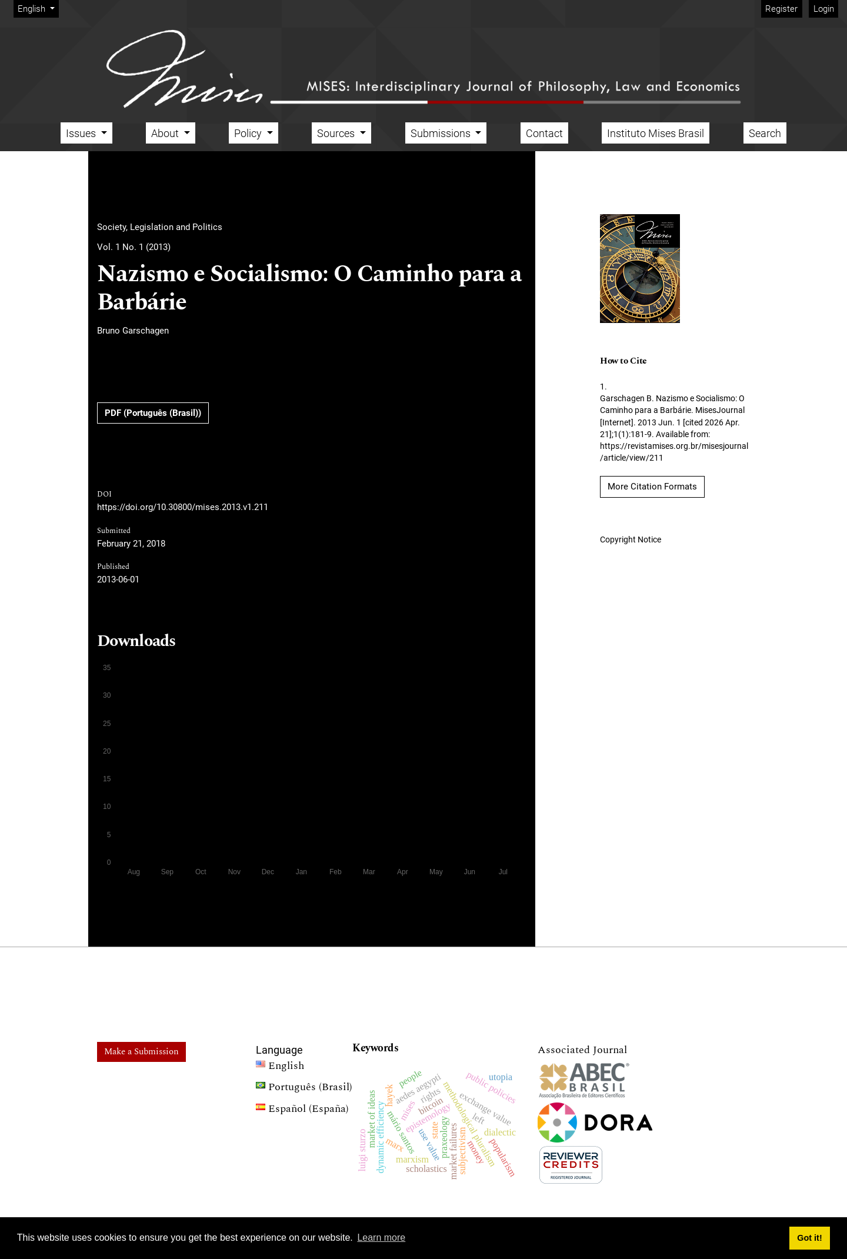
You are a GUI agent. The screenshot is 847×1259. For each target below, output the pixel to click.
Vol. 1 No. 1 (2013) (134, 247)
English (38, 8)
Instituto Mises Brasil (655, 133)
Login (823, 9)
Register (781, 9)
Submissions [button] (442, 133)
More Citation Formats (652, 486)
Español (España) (302, 1110)
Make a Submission (141, 1051)
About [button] (166, 133)
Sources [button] (337, 133)
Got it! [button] (809, 1238)
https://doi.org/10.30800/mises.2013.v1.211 (182, 507)
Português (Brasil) (304, 1088)
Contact (544, 133)
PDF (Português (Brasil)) (153, 413)
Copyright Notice (630, 539)
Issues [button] (82, 133)
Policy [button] (249, 133)
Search (765, 133)
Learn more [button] (381, 1238)
